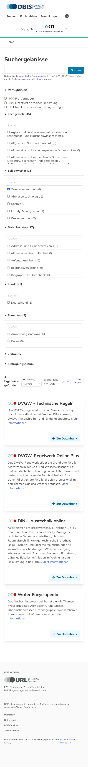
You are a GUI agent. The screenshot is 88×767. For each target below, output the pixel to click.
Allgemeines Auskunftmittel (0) (29, 253)
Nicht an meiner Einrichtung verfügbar (35, 107)
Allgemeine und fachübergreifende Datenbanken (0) (43, 150)
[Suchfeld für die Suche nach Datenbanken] (35, 70)
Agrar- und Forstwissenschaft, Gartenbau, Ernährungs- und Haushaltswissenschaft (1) (37, 133)
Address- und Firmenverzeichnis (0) (32, 246)
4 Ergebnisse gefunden (11, 381)
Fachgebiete (29, 16)
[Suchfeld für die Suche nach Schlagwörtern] (44, 182)
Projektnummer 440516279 (67, 741)
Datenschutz (10, 720)
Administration (11, 730)
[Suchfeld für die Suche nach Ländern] (44, 295)
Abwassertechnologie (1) (25, 196)
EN (67, 16)
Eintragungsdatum (19, 364)
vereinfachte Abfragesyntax (32, 76)
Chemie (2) (16, 203)
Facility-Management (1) (25, 211)
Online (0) (15, 341)
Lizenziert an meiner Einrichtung (30, 103)
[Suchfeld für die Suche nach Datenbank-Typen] (44, 238)
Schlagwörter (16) (18, 170)
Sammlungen (50, 16)
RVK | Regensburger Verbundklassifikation (25, 690)
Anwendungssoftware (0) (26, 334)
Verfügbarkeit (15, 90)
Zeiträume (13, 354)
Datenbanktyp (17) (19, 227)
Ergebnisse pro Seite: (51, 382)
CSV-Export (78, 381)
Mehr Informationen (55, 561)
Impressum (9, 714)
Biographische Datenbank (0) (28, 275)
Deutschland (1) (19, 302)
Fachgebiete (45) (17, 114)
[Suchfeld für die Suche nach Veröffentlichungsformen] (44, 326)
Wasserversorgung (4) (24, 189)
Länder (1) (13, 284)
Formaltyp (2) (15, 315)
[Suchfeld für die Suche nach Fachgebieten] (44, 125)
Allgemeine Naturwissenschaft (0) (31, 143)
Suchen (11, 16)
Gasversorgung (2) (21, 218)
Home (10, 42)
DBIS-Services (11, 725)
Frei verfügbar (19, 98)
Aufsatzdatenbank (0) (23, 260)
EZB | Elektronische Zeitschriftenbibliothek (25, 687)
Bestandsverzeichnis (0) (25, 267)
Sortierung (28, 379)
